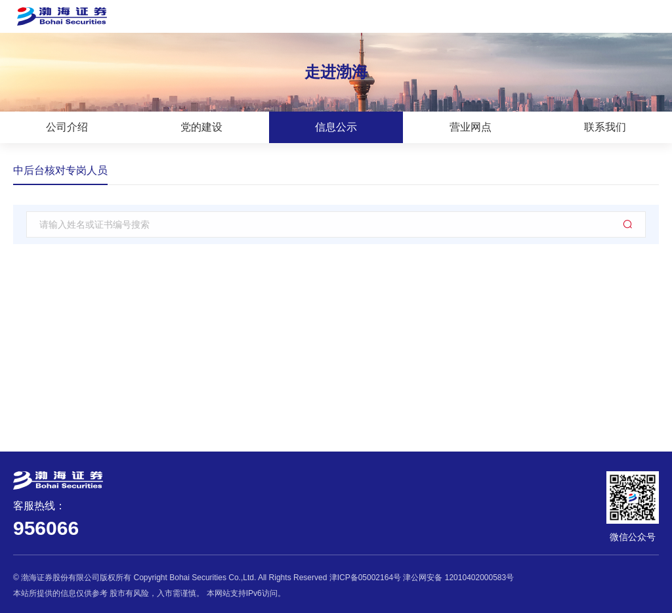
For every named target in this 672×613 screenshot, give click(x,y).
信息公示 (336, 127)
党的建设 (201, 127)
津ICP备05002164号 (365, 577)
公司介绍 (67, 127)
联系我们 (605, 127)
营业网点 (471, 127)
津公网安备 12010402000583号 (458, 577)
